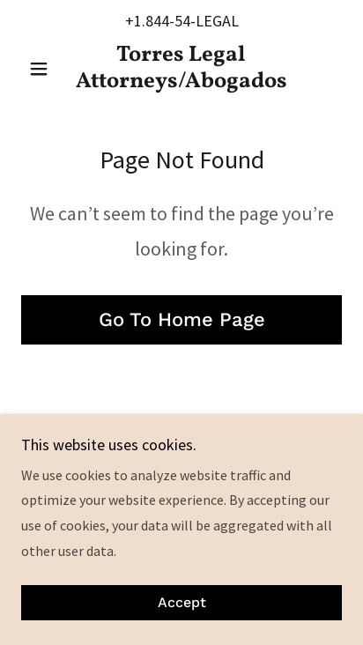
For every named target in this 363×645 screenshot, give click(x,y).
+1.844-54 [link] (157, 21)
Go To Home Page (182, 319)
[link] (182, 68)
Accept (182, 603)
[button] (45, 68)
